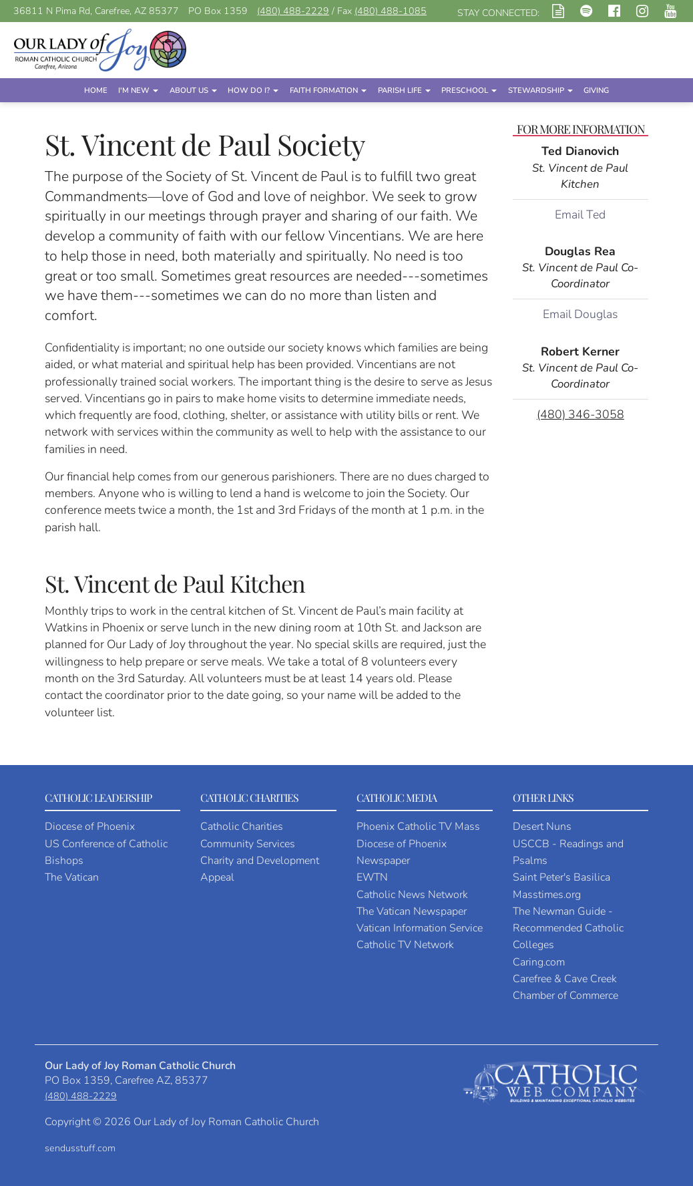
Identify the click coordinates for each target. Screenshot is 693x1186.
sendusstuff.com (80, 1148)
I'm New (138, 90)
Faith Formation (328, 90)
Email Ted (580, 214)
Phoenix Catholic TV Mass (418, 826)
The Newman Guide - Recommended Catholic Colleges (568, 928)
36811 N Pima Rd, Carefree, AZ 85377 (96, 11)
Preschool (469, 90)
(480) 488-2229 (293, 11)
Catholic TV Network (405, 944)
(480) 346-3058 (580, 414)
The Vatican (72, 877)
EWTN (372, 877)
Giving (596, 90)
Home (95, 90)
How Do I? (253, 90)
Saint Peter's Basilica (561, 877)
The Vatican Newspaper (412, 911)
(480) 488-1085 (391, 11)
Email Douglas (580, 314)
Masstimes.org (547, 894)
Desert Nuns (542, 826)
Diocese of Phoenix (90, 826)
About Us (193, 90)
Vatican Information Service (420, 928)
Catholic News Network (412, 894)
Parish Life (404, 90)
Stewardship (540, 90)
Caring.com (539, 962)
